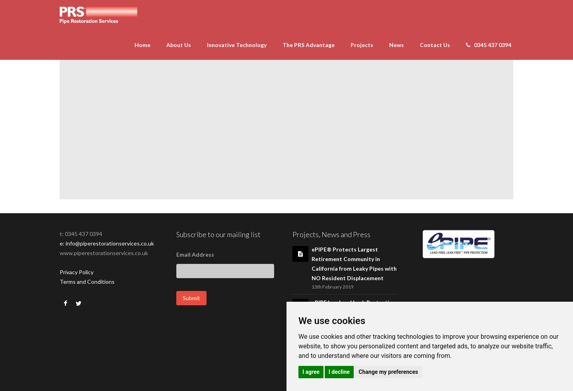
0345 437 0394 (488, 44)
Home (142, 44)
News (396, 44)
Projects (362, 44)
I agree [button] (311, 372)
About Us (178, 44)
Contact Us (435, 44)
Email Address (197, 254)
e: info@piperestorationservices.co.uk (107, 243)
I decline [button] (339, 372)
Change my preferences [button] (388, 372)
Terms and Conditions (87, 281)
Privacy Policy (77, 272)
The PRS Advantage (309, 44)
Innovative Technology (237, 44)
